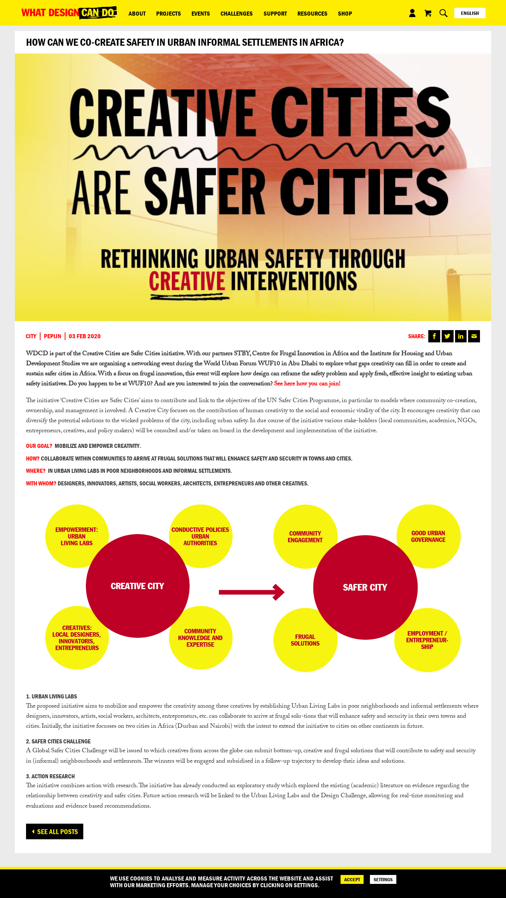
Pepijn (52, 336)
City (31, 336)
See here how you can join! (307, 384)
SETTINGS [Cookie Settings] (383, 879)
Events (189, 13)
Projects (161, 13)
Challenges (220, 13)
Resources (286, 13)
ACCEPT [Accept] (352, 879)
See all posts (57, 831)
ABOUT (135, 13)
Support (253, 13)
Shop (313, 13)
